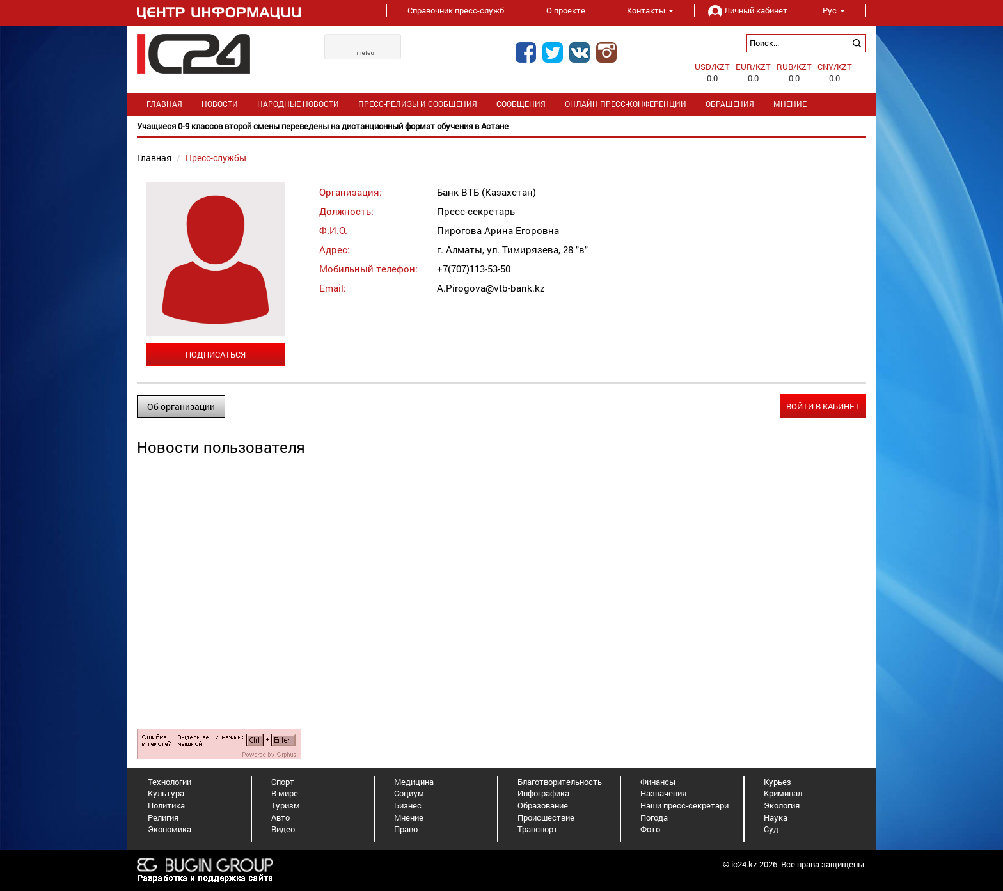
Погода (654, 817)
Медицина (414, 781)
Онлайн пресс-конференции (625, 104)
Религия (163, 817)
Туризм (285, 805)
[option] (501, 126)
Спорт (282, 781)
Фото (650, 829)
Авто (280, 817)
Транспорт (537, 829)
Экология (782, 805)
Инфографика (543, 793)
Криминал (783, 793)
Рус (834, 10)
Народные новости (298, 104)
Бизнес (408, 805)
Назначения (663, 793)
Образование (542, 805)
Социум (409, 793)
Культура (166, 793)
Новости (219, 104)
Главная (164, 104)
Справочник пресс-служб (455, 10)
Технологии (169, 781)
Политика (166, 805)
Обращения (730, 104)
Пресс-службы (216, 158)
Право (406, 829)
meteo (366, 53)
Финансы (657, 781)
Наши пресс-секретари (684, 805)
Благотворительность (559, 781)
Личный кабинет (747, 10)
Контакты (650, 10)
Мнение (790, 104)
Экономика (169, 829)
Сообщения (521, 104)
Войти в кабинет (823, 406)
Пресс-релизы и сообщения (417, 104)
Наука (775, 817)
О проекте (565, 10)
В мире (284, 793)
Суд (771, 829)
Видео (283, 829)
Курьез (777, 781)
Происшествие (545, 817)
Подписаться (216, 354)
